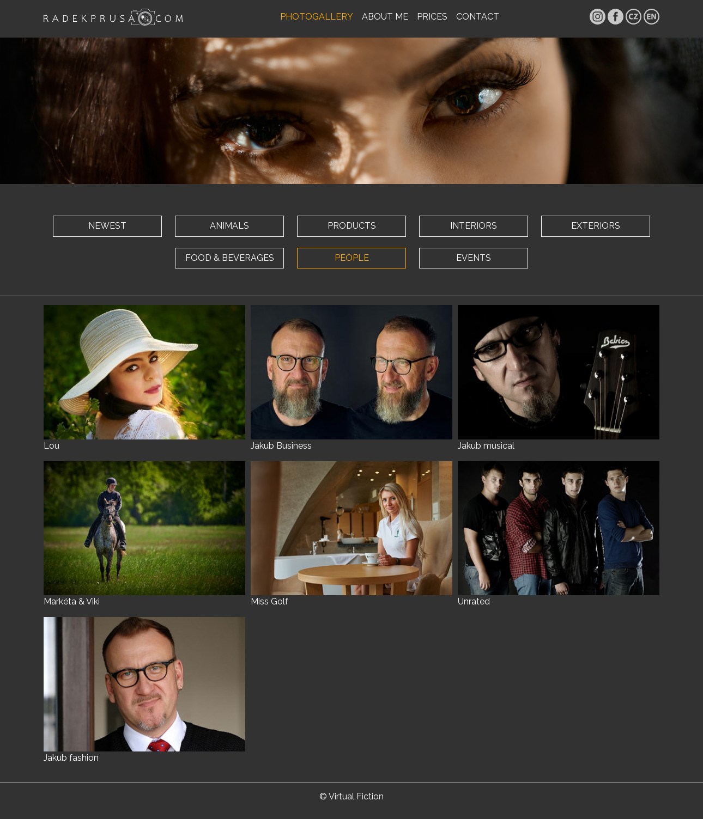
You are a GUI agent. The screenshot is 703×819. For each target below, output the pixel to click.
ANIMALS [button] (229, 226)
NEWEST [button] (107, 226)
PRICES (432, 16)
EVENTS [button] (473, 258)
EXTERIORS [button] (595, 226)
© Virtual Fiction (351, 796)
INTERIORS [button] (473, 226)
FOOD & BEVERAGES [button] (229, 258)
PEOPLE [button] (352, 258)
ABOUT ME (385, 16)
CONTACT (477, 16)
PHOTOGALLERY (316, 16)
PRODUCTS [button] (352, 226)
